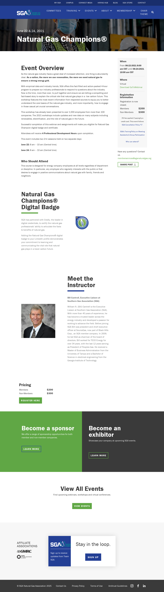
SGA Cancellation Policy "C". (132, 125)
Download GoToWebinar (131, 87)
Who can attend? (132, 141)
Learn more (31, 449)
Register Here (30, 400)
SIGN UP (93, 557)
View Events (82, 506)
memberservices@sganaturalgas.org (134, 158)
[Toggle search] (152, 12)
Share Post (126, 164)
